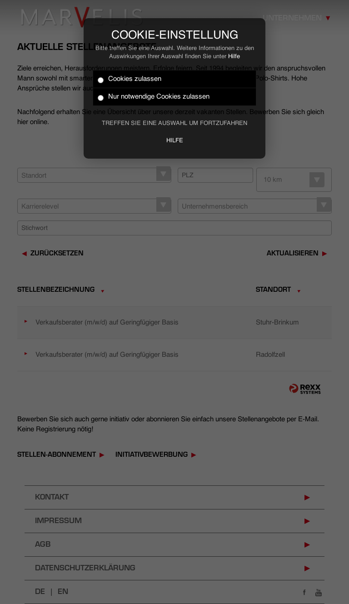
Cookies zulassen (129, 79)
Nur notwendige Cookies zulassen (153, 97)
